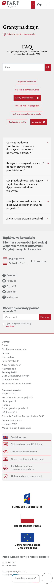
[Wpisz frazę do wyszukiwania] (24, 67)
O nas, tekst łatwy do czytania (27, 459)
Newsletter (10, 326)
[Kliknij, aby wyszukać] (48, 67)
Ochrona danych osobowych (26, 476)
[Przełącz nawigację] (48, 4)
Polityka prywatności (22, 466)
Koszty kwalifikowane (27, 98)
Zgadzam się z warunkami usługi (18, 324)
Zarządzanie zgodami (22, 469)
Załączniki (38, 122)
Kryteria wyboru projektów (27, 106)
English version (19, 437)
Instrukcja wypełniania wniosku (27, 114)
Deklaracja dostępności (24, 452)
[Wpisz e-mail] (21, 317)
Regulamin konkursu (27, 82)
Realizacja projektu (17, 122)
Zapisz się (44, 317)
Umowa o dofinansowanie (27, 90)
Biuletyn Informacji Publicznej (27, 444)
